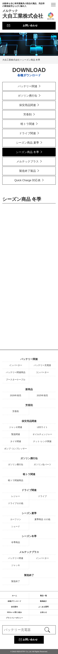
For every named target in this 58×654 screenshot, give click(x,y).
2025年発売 (42, 395)
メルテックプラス (27, 161)
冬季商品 (15, 542)
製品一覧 (43, 596)
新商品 (29, 389)
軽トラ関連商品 (15, 480)
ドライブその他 (15, 503)
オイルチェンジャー (42, 434)
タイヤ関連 (15, 441)
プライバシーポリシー (14, 618)
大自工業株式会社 (24, 10)
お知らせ (43, 612)
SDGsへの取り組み (14, 612)
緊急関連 (15, 434)
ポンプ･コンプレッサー (15, 448)
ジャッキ (15, 565)
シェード (15, 526)
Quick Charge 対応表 (27, 180)
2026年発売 (15, 395)
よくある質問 (43, 607)
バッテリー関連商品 (15, 372)
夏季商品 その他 (42, 519)
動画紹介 (43, 601)
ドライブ (42, 496)
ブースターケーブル (15, 379)
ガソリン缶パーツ (42, 464)
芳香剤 (27, 114)
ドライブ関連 (27, 133)
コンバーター (42, 372)
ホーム (14, 596)
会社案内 (14, 607)
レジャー (15, 496)
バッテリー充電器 (42, 365)
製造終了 (29, 575)
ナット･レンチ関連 (42, 441)
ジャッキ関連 (15, 427)
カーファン (15, 519)
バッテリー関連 (27, 86)
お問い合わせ (30, 25)
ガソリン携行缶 (27, 95)
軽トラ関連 (27, 123)
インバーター (15, 365)
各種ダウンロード (14, 601)
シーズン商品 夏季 (27, 142)
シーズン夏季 (29, 513)
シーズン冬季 (29, 536)
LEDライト (42, 427)
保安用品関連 (27, 105)
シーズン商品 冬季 (27, 152)
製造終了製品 (27, 170)
